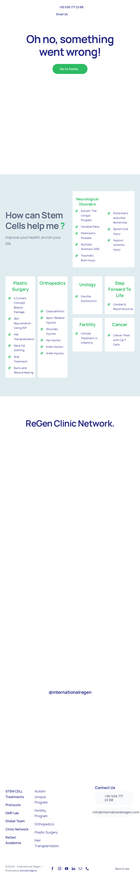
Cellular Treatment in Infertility (89, 338)
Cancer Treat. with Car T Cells (122, 339)
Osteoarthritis (55, 311)
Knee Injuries (54, 347)
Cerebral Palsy (90, 227)
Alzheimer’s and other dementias (120, 217)
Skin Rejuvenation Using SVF (22, 323)
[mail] (80, 868)
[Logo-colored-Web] (21, 6)
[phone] (87, 868)
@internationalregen (70, 692)
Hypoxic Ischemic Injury (119, 244)
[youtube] (66, 868)
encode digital (28, 870)
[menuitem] (73, 14)
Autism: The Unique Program (89, 215)
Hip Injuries (53, 340)
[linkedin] (73, 868)
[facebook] (52, 868)
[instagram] (59, 868)
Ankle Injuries (55, 353)
